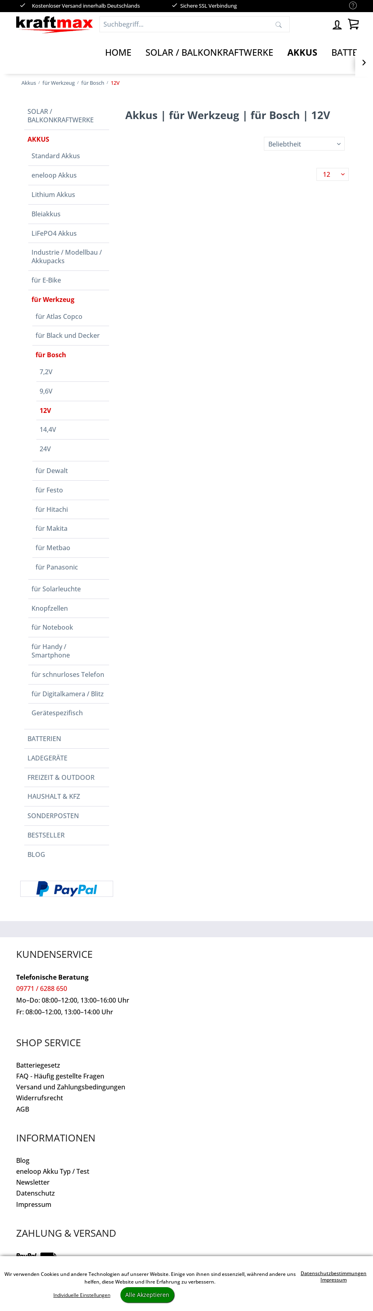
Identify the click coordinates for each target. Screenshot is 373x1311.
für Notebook (52, 627)
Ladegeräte (47, 758)
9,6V (46, 391)
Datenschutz (35, 1193)
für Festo (49, 490)
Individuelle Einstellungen (81, 1295)
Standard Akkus (56, 155)
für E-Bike (46, 280)
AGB (22, 1109)
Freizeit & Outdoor (61, 777)
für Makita (51, 528)
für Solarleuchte (56, 588)
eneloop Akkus (54, 175)
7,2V (46, 371)
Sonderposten (53, 815)
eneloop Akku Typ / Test (52, 1171)
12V (45, 410)
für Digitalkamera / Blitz (68, 693)
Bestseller (46, 835)
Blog (36, 854)
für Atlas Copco (59, 316)
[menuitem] (349, 6)
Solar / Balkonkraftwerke (60, 115)
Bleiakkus (46, 213)
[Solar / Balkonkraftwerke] (209, 52)
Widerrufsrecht (39, 1097)
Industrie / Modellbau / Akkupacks (67, 256)
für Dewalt (52, 470)
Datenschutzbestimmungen (334, 1273)
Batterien (44, 738)
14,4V (48, 429)
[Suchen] (279, 24)
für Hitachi (52, 509)
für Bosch (51, 354)
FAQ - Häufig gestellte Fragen (60, 1076)
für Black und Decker (68, 335)
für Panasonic (57, 567)
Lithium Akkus (53, 194)
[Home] (118, 52)
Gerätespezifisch (57, 712)
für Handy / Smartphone (51, 651)
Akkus (38, 139)
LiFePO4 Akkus (54, 233)
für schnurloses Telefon (68, 674)
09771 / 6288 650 (41, 988)
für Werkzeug (53, 299)
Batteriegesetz (38, 1065)
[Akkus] (302, 52)
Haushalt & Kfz (53, 796)
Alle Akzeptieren (147, 1294)
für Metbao (53, 547)
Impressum (33, 1204)
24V (45, 448)
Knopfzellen (50, 608)
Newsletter (33, 1182)
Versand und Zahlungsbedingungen (70, 1087)
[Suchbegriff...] (194, 24)
